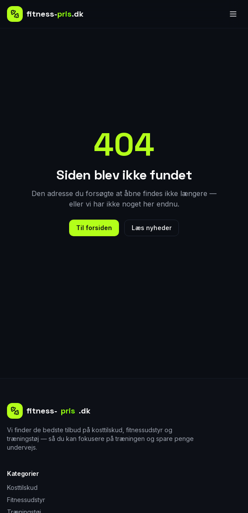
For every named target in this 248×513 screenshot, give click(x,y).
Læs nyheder (151, 227)
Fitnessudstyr (26, 499)
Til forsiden (94, 227)
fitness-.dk (49, 411)
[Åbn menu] (233, 14)
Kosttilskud (22, 487)
